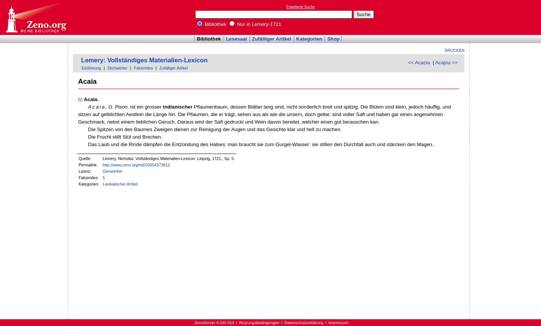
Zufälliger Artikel (272, 39)
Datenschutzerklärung (303, 322)
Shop (333, 39)
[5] (80, 99)
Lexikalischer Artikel (120, 184)
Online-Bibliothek (35, 17)
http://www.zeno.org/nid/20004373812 (136, 165)
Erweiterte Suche (300, 7)
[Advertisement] (506, 17)
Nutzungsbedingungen (259, 322)
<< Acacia (419, 62)
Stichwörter (117, 68)
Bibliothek (212, 24)
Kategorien (309, 39)
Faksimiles (143, 68)
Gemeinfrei (112, 171)
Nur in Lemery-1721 (255, 24)
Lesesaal (236, 39)
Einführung (91, 68)
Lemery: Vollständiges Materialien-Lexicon (144, 60)
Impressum (338, 322)
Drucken (455, 50)
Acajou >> (446, 62)
